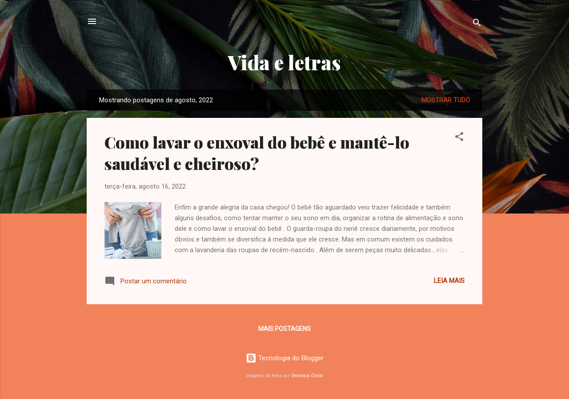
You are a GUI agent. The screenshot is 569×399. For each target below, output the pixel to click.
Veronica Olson (307, 376)
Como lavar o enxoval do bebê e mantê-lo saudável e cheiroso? (256, 152)
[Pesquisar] (477, 24)
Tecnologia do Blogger (285, 358)
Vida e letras (284, 62)
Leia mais (449, 281)
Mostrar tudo (445, 100)
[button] (459, 138)
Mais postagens (284, 328)
